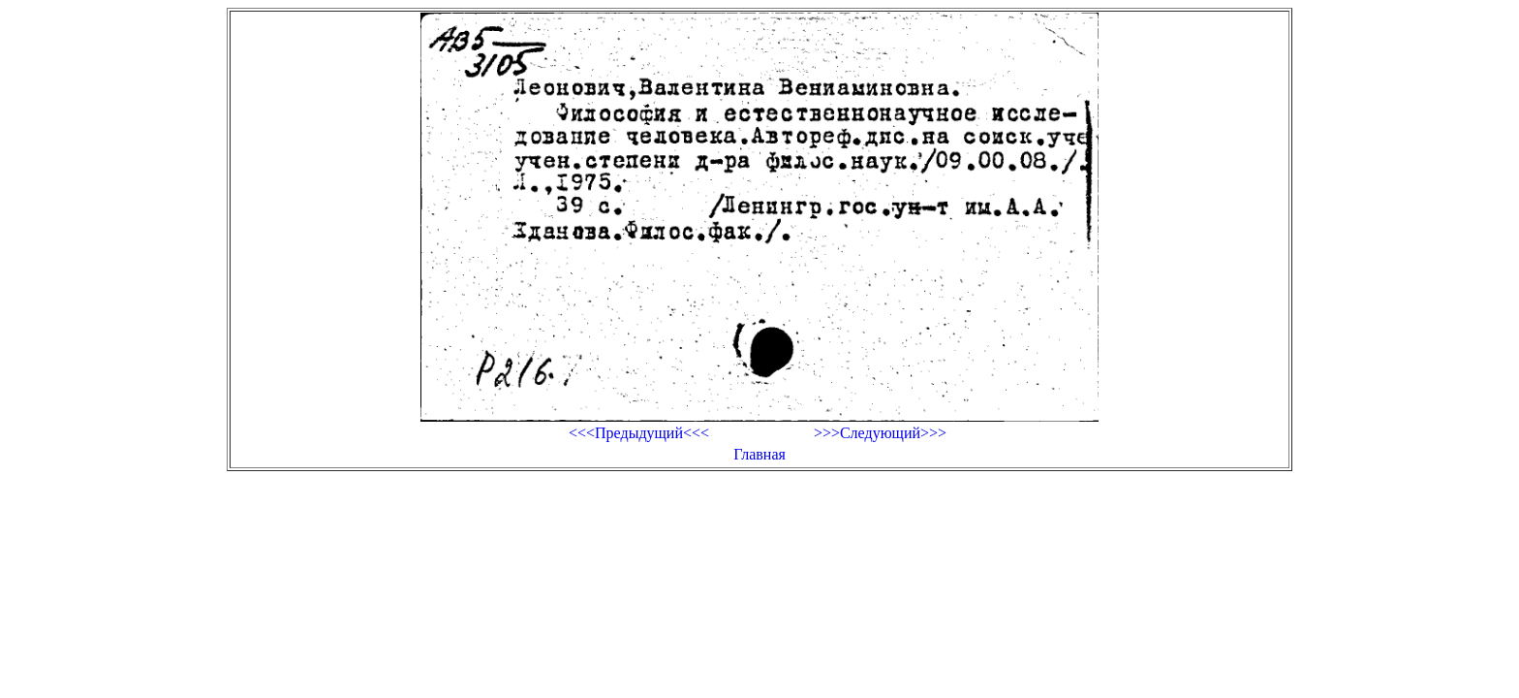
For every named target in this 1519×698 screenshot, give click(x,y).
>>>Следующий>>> (880, 433)
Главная (759, 454)
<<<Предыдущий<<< (639, 433)
